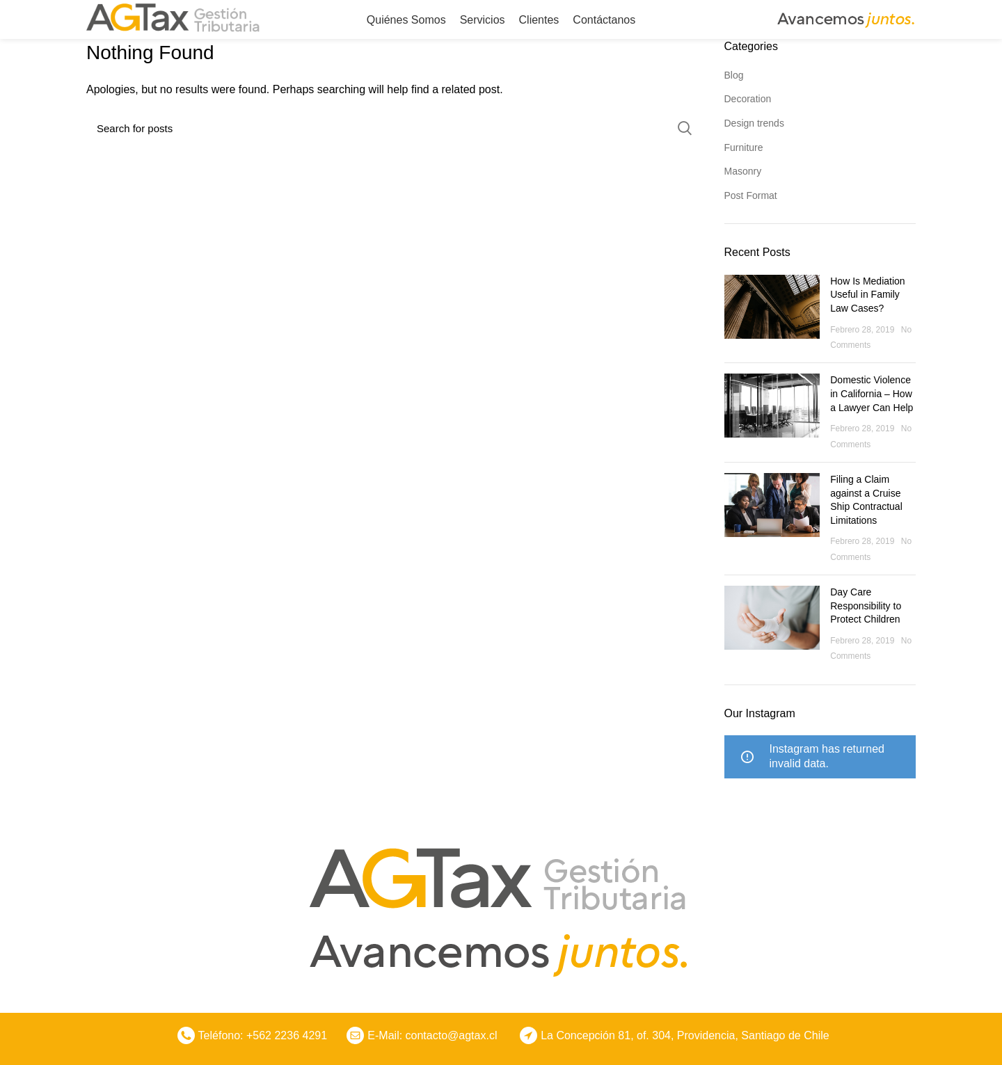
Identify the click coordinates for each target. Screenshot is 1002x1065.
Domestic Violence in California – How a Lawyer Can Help (871, 393)
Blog (734, 75)
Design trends (754, 123)
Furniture (743, 147)
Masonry (743, 171)
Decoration (748, 98)
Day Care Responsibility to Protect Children (865, 605)
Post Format (750, 195)
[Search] (394, 128)
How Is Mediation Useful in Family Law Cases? (867, 294)
